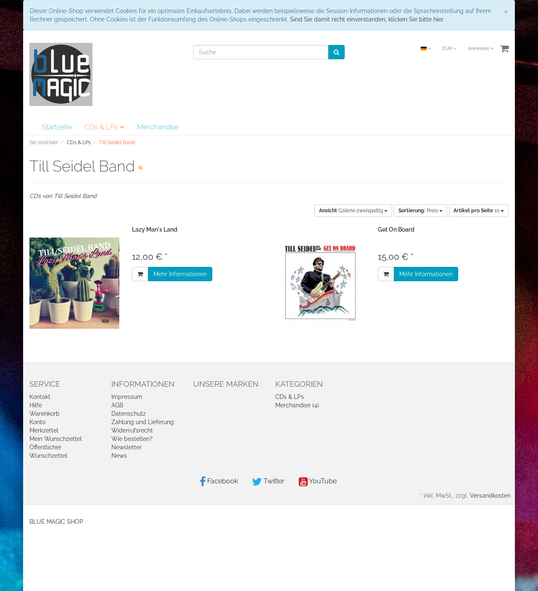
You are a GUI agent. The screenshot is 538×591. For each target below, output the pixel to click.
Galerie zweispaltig (353, 211)
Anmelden (480, 48)
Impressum (126, 396)
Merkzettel (43, 430)
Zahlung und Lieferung (142, 422)
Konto (37, 422)
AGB (117, 405)
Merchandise (158, 127)
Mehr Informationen (180, 274)
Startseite (57, 127)
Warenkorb (44, 413)
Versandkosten (490, 495)
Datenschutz (128, 413)
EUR (449, 48)
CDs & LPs (104, 127)
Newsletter (126, 447)
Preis (420, 211)
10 (479, 211)
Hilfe (35, 405)
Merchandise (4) (297, 405)
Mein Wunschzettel (55, 438)
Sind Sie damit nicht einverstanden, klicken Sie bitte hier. (367, 19)
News (119, 455)
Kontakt (39, 396)
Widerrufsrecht (132, 430)
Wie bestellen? (132, 438)
